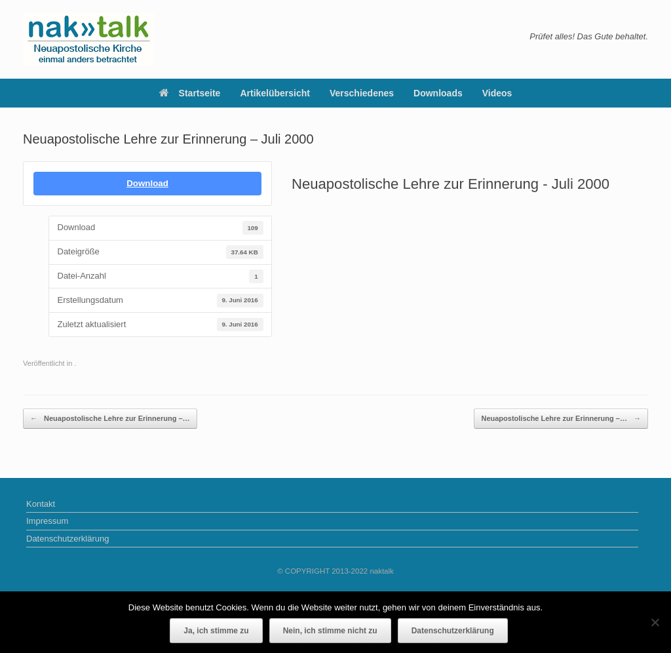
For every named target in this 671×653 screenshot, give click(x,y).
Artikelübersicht (275, 93)
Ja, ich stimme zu (215, 630)
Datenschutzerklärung (67, 539)
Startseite (190, 93)
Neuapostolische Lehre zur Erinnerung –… (110, 418)
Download (147, 183)
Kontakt (40, 504)
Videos (497, 93)
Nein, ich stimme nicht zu (330, 630)
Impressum (47, 521)
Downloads (438, 93)
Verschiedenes (362, 93)
